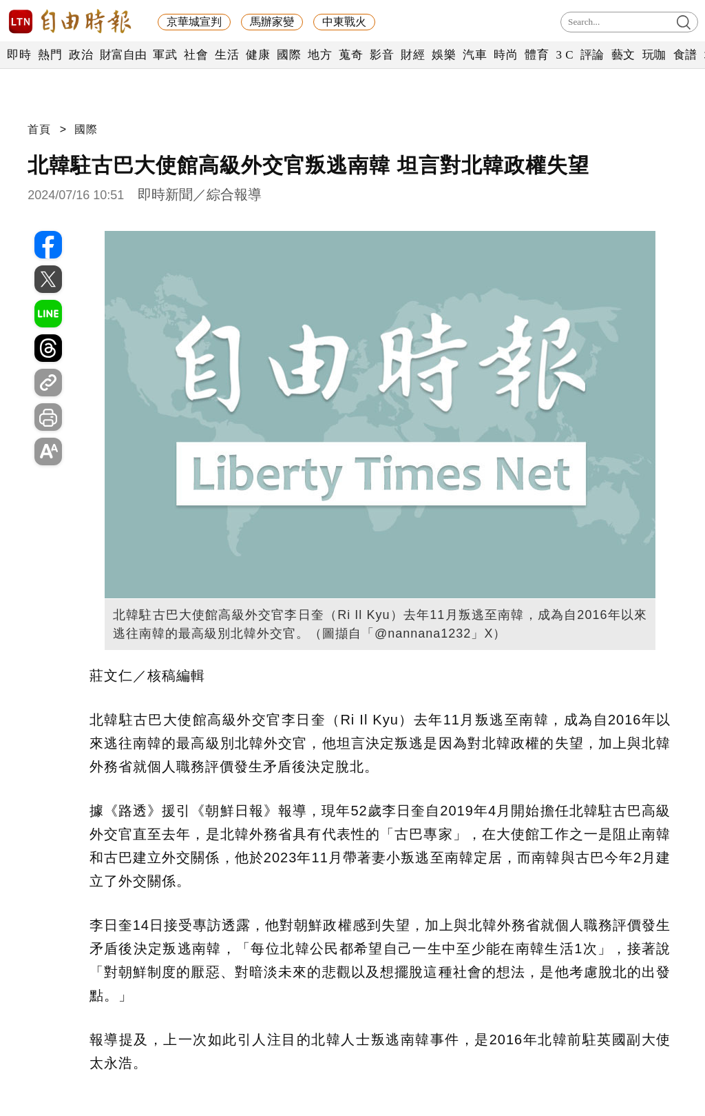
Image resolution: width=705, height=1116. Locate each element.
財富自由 (123, 54)
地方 (320, 54)
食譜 (685, 54)
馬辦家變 (272, 22)
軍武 (165, 54)
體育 (537, 54)
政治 (81, 54)
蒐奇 (351, 54)
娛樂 (444, 54)
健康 (258, 54)
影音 (382, 54)
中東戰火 (344, 22)
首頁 (39, 129)
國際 (289, 54)
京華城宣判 (194, 22)
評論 (592, 54)
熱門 (50, 54)
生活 (227, 54)
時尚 (506, 54)
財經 (413, 54)
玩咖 (654, 54)
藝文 (623, 54)
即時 (19, 54)
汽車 (475, 54)
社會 (196, 54)
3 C (565, 54)
